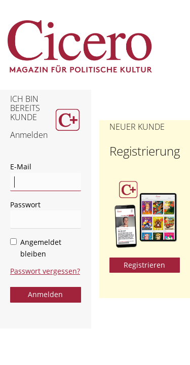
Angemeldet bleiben (35, 248)
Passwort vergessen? (45, 271)
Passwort (25, 204)
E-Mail (20, 166)
